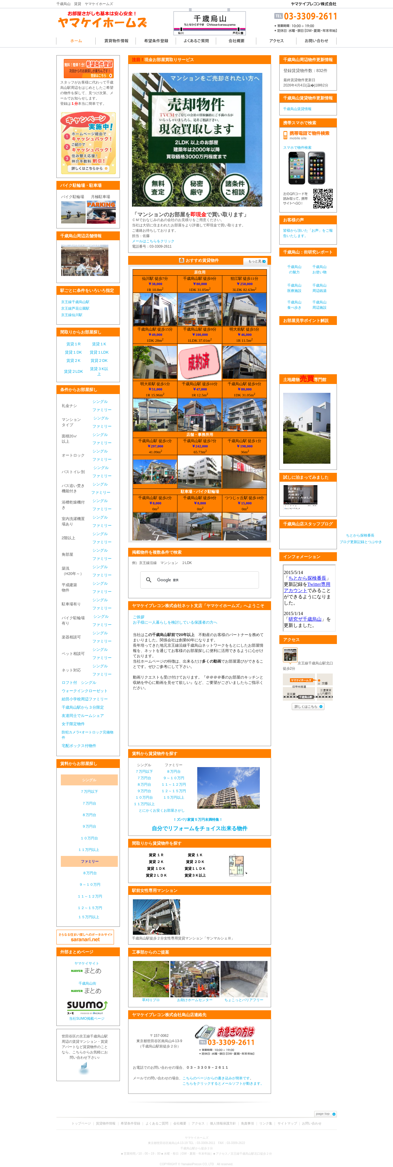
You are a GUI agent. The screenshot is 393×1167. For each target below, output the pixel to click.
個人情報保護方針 (223, 1123)
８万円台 (89, 815)
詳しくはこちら (308, 706)
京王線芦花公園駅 (75, 308)
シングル (100, 401)
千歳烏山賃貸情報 (297, 109)
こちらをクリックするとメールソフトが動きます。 (223, 1083)
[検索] (198, 580)
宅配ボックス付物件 (79, 745)
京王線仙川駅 (71, 315)
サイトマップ (287, 1123)
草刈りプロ (151, 998)
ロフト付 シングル (79, 682)
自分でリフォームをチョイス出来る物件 (198, 828)
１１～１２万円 (89, 896)
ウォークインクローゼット (85, 691)
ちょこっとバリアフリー (244, 998)
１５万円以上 (88, 917)
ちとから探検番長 (360, 535)
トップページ (81, 1123)
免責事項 (247, 1123)
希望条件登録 (130, 1123)
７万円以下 (89, 792)
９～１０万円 (89, 884)
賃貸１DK (73, 352)
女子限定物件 (73, 724)
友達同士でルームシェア (83, 715)
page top (325, 1114)
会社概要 (179, 1123)
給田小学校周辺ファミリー (85, 699)
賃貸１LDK (99, 352)
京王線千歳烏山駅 (75, 302)
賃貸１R (73, 344)
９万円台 (89, 826)
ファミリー (102, 410)
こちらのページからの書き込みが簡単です (216, 1078)
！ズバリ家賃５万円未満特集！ (198, 820)
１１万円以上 (88, 850)
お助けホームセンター (194, 998)
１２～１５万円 (89, 908)
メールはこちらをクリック (153, 241)
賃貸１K (99, 344)
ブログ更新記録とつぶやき (361, 542)
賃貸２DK (99, 360)
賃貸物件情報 (105, 1123)
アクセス (198, 1123)
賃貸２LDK (73, 371)
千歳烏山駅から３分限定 (83, 707)
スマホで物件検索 (297, 148)
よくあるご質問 (157, 1123)
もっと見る (257, 261)
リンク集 (265, 1123)
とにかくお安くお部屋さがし (162, 810)
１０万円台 (89, 838)
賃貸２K (73, 360)
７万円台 (89, 803)
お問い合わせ (312, 1123)
